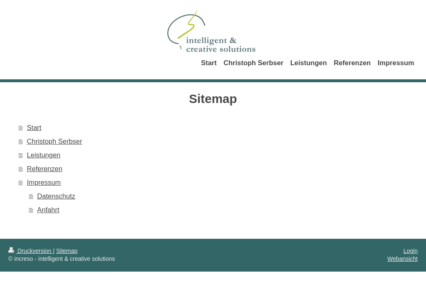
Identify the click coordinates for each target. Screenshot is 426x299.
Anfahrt (48, 209)
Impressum (44, 182)
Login (411, 251)
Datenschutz (56, 196)
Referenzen (44, 168)
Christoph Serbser (54, 141)
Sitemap (66, 251)
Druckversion (30, 251)
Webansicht (402, 258)
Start (34, 127)
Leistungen (44, 155)
